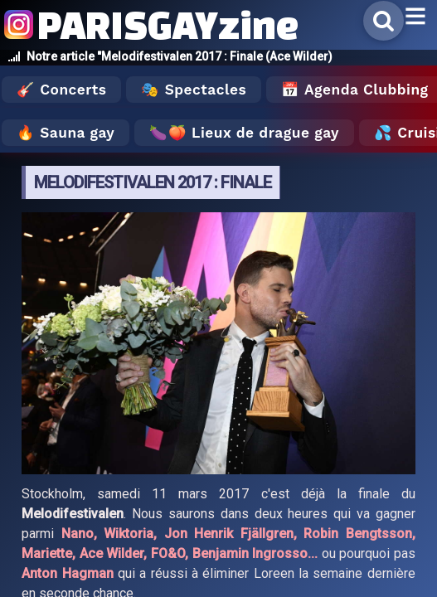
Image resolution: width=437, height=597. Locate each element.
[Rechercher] (383, 21)
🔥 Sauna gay (65, 132)
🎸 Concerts (61, 89)
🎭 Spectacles (193, 89)
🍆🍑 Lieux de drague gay (244, 132)
